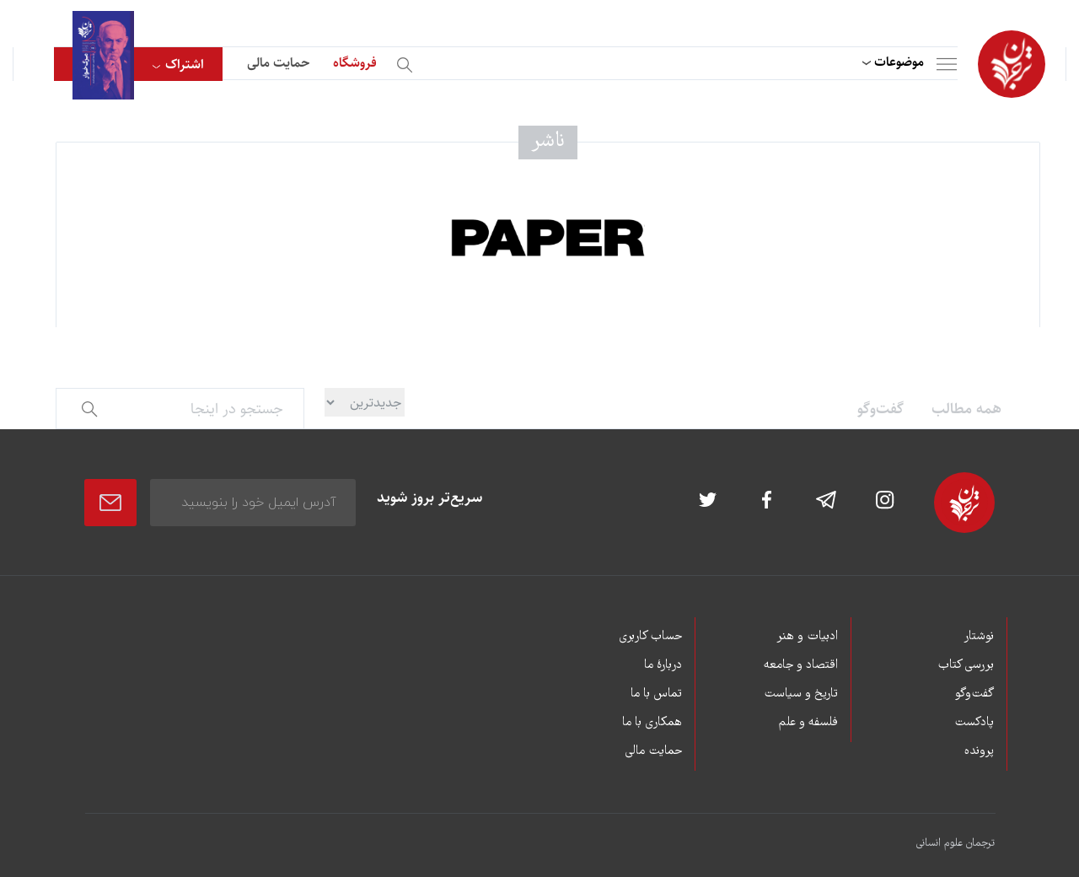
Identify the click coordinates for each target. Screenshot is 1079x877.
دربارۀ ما (663, 665)
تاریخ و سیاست (801, 694)
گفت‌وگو (880, 409)
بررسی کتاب (965, 665)
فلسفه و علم (808, 722)
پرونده (979, 751)
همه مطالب (966, 409)
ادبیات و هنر (807, 636)
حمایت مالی (278, 62)
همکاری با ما (652, 722)
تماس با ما (656, 694)
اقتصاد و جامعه (801, 665)
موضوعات (899, 62)
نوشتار (979, 636)
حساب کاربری (650, 636)
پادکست (974, 722)
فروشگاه (355, 62)
